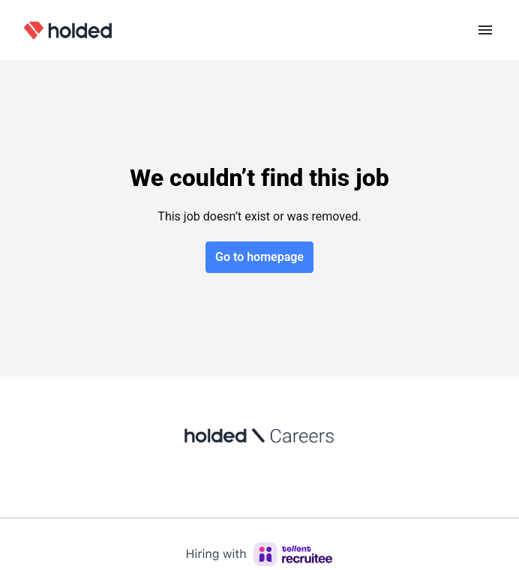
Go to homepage (259, 257)
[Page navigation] (485, 30)
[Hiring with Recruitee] (259, 554)
